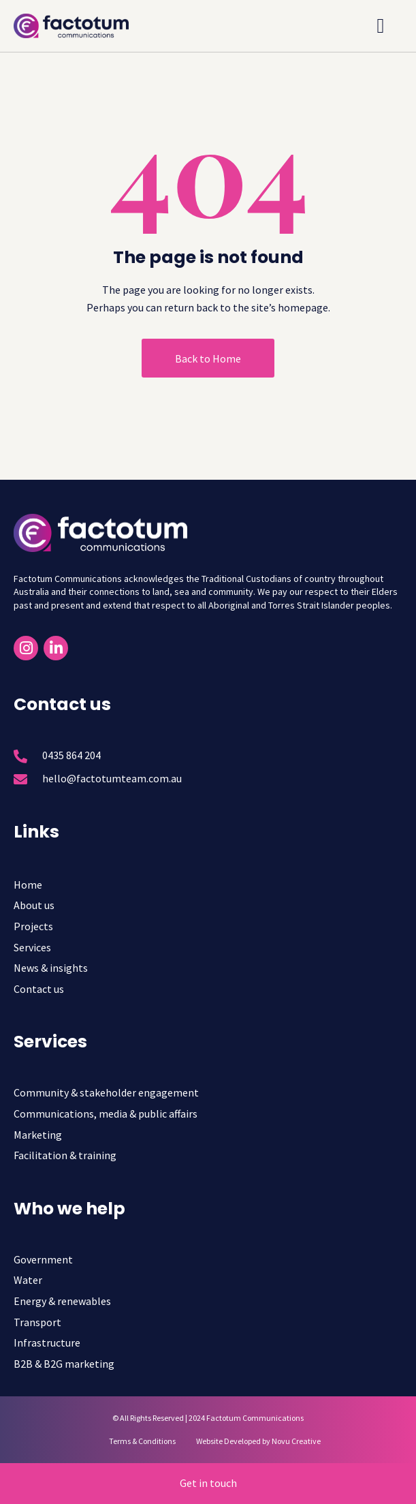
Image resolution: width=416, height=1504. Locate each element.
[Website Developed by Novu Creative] (251, 1441)
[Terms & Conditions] (135, 1441)
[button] (380, 26)
